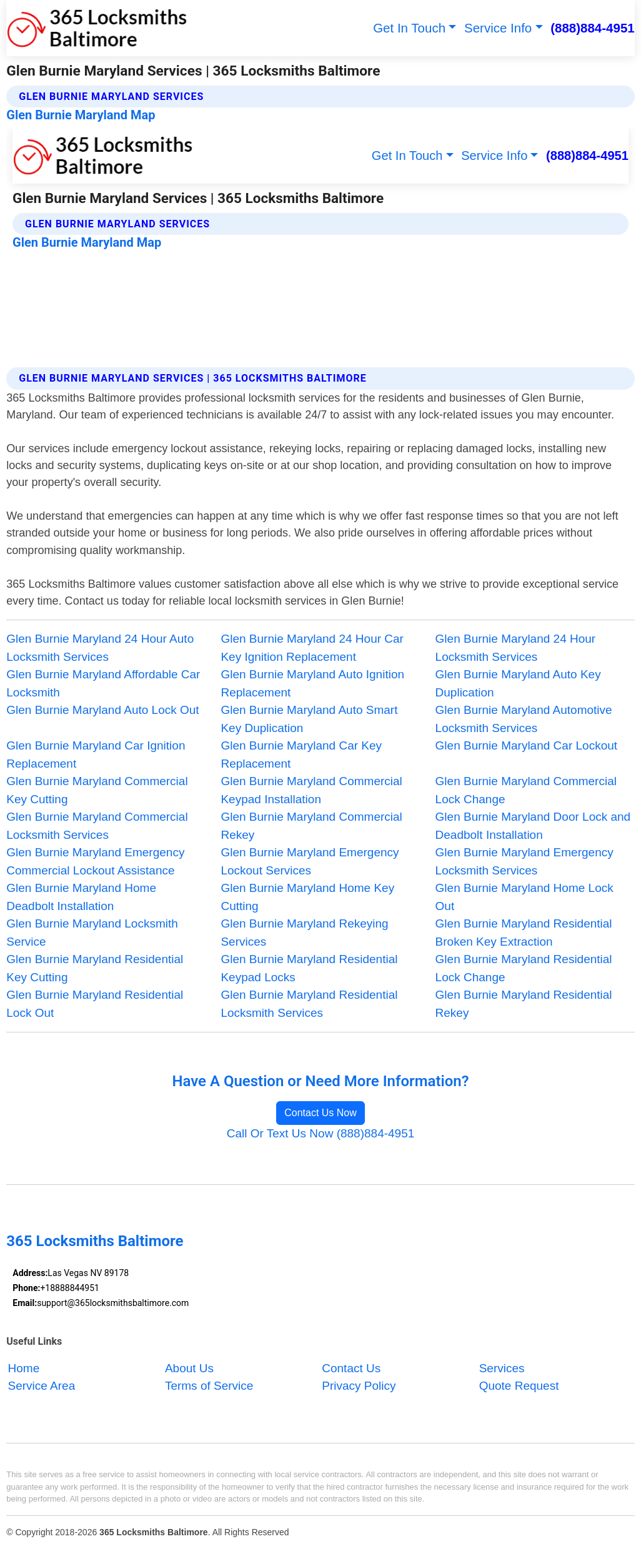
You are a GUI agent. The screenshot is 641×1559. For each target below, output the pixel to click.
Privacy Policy (358, 1386)
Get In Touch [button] (409, 28)
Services (502, 1368)
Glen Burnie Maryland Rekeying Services (304, 932)
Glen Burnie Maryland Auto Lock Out (102, 709)
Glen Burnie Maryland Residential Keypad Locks (309, 968)
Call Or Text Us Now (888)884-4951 (321, 1133)
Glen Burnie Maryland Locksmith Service (92, 932)
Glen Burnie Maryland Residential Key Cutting (94, 968)
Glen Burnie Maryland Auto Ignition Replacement (312, 683)
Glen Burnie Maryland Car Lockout (526, 745)
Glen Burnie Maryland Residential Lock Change (523, 968)
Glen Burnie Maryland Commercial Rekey (311, 825)
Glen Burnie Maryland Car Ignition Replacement (95, 754)
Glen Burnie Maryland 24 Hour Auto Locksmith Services (100, 647)
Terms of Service (209, 1386)
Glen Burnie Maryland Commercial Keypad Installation (311, 790)
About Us (189, 1368)
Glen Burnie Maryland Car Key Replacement (301, 754)
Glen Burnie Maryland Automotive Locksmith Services (523, 719)
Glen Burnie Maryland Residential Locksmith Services (309, 1003)
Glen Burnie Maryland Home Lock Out (524, 897)
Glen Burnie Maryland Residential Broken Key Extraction (523, 932)
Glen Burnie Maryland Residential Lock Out (94, 1003)
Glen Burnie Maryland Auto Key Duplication (518, 683)
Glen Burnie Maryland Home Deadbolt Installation (81, 897)
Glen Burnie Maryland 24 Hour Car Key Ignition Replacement (312, 647)
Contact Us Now (320, 1112)
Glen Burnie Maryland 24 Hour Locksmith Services (515, 647)
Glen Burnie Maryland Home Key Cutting (307, 897)
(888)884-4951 (592, 28)
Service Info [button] (498, 28)
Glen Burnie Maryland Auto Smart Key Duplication (309, 719)
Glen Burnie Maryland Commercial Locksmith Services (96, 825)
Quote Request (519, 1386)
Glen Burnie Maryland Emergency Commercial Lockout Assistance (95, 861)
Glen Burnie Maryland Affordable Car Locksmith (103, 683)
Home (24, 1368)
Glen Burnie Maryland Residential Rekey (523, 1003)
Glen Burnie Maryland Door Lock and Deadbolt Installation (533, 825)
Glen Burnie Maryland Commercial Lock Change (526, 790)
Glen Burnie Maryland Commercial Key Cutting (96, 790)
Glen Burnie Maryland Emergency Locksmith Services (524, 861)
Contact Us (351, 1368)
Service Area (42, 1386)
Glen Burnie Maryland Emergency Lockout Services (310, 861)
